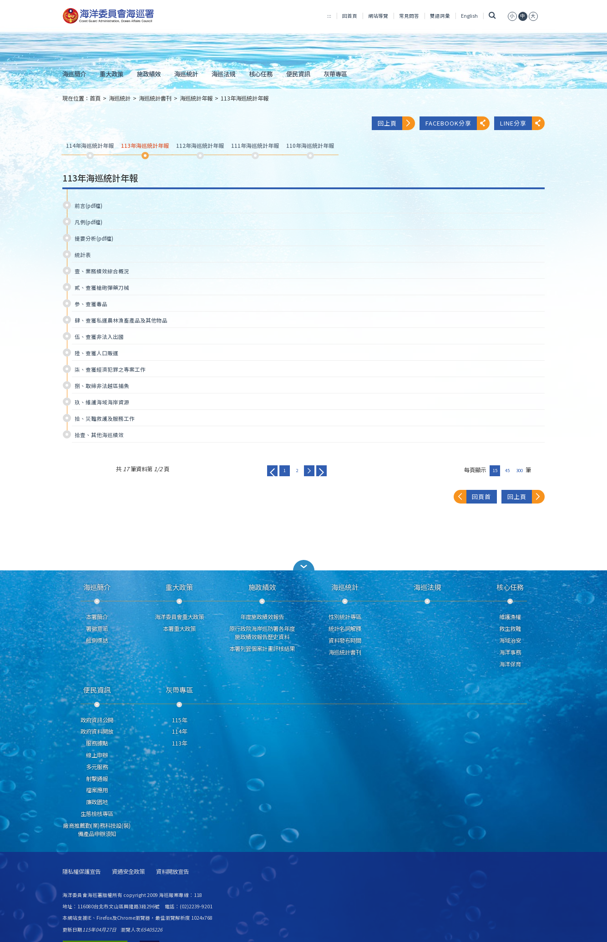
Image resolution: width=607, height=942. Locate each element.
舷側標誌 (97, 640)
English (469, 15)
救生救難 (510, 629)
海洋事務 (510, 652)
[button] (303, 565)
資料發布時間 (345, 640)
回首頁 (349, 15)
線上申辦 (97, 755)
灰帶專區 (335, 73)
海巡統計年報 (196, 98)
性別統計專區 (345, 617)
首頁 (95, 98)
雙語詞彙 (440, 15)
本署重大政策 (179, 629)
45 (507, 470)
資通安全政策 (128, 872)
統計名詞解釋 (345, 629)
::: (329, 15)
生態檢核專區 (97, 814)
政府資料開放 (97, 731)
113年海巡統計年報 (244, 98)
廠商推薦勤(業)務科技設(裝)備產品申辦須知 (97, 829)
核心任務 (261, 73)
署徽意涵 (97, 629)
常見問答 (409, 15)
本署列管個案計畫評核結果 (262, 649)
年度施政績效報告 (262, 617)
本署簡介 (97, 617)
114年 (179, 731)
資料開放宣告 (172, 872)
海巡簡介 (74, 73)
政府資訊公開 (97, 720)
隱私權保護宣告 (81, 872)
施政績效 (149, 73)
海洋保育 (510, 664)
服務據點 (97, 743)
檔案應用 (97, 790)
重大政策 (111, 73)
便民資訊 (298, 73)
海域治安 (510, 640)
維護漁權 (510, 617)
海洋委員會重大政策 (179, 617)
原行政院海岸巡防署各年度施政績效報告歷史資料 (262, 633)
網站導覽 (378, 15)
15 (495, 470)
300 (519, 470)
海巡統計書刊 (155, 98)
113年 (179, 743)
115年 (179, 720)
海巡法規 (223, 73)
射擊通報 (97, 779)
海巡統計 (186, 73)
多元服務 (97, 767)
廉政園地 (97, 802)
